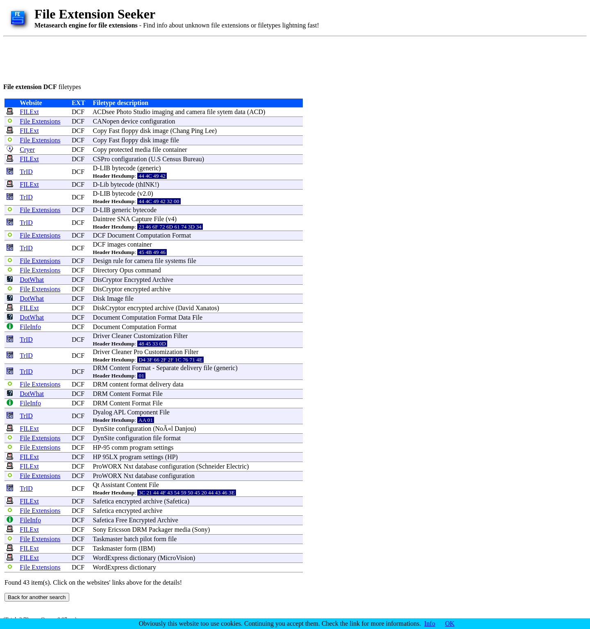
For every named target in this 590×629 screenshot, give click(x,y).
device (129, 121)
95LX (110, 456)
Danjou (184, 428)
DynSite (103, 428)
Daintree (104, 218)
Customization (153, 335)
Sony (100, 529)
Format (181, 235)
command (148, 270)
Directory (105, 270)
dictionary (142, 557)
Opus (127, 270)
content (119, 384)
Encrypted (137, 279)
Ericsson (119, 529)
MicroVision (176, 557)
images (116, 244)
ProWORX (107, 466)
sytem (225, 111)
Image (115, 298)
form (160, 538)
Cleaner (121, 335)
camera (195, 111)
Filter (180, 335)
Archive (162, 279)
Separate (167, 367)
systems (175, 260)
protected (121, 149)
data (239, 111)
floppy (129, 130)
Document (121, 235)
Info (430, 623)
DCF (78, 111)
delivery (191, 367)
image (160, 130)
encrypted (137, 289)
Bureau (192, 159)
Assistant (113, 484)
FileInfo (30, 326)
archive (161, 289)
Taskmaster (108, 538)
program (140, 447)
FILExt (29, 111)
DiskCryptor (109, 307)
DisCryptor (108, 279)
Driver (101, 335)
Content (119, 367)
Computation (153, 235)
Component (142, 412)
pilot (146, 538)
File (159, 218)
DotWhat (32, 279)
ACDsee (104, 111)
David (186, 307)
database (146, 466)
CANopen (106, 121)
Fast (114, 130)
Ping (197, 130)
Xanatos (206, 307)
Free (121, 520)
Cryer (27, 149)
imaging (162, 111)
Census (171, 159)
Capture (142, 218)
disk (145, 130)
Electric (236, 466)
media (143, 149)
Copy (100, 130)
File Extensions (40, 121)
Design (102, 260)
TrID (26, 171)
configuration (157, 121)
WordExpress (110, 557)
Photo (124, 111)
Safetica (103, 501)
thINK (146, 184)
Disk (99, 298)
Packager (161, 529)
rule (118, 260)
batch (131, 538)
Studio (141, 111)
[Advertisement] (152, 58)
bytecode (124, 168)
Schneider (211, 466)
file (211, 111)
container (175, 149)
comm (119, 447)
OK (449, 623)
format (139, 384)
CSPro (101, 159)
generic (149, 168)
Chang (181, 130)
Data (184, 317)
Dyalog (102, 412)
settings (164, 447)
